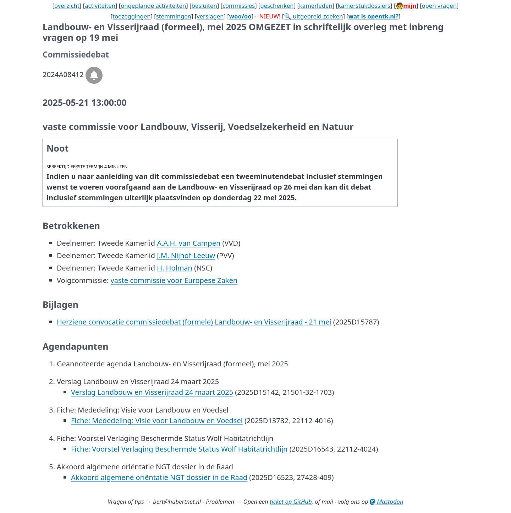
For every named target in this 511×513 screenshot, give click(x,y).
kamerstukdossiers (364, 5)
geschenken (276, 5)
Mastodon (386, 501)
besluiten (204, 5)
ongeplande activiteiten (153, 5)
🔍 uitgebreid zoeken (313, 16)
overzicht (66, 5)
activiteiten (100, 5)
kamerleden (316, 5)
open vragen (439, 5)
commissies (238, 5)
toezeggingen (131, 16)
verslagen (210, 16)
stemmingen (173, 16)
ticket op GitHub (291, 501)
